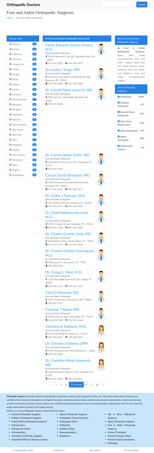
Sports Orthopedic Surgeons (74, 414)
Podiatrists (65, 425)
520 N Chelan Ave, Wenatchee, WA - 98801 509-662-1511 (75, 297)
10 (97, 384)
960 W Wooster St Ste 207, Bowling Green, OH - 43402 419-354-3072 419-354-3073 (75, 54)
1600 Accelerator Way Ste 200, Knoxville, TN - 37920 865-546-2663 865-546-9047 (75, 369)
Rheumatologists (68, 432)
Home (10, 17)
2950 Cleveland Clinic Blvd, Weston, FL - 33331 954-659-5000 (75, 348)
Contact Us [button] (59, 450)
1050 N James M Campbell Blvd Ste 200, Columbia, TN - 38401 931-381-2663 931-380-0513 (75, 181)
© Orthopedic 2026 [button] (22, 450)
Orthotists (113, 443)
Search (141, 4)
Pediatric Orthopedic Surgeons (26, 417)
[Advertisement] (77, 27)
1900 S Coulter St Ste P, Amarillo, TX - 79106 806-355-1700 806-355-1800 (75, 219)
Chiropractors (18, 425)
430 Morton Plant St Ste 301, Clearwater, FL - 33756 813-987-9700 (75, 161)
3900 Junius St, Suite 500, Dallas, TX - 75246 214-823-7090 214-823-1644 (75, 314)
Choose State (15, 38)
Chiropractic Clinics (21, 428)
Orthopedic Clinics (69, 421)
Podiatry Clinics (67, 428)
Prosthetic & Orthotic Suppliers (26, 436)
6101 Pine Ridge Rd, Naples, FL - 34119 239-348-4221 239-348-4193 (75, 331)
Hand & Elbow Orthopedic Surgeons (29, 421)
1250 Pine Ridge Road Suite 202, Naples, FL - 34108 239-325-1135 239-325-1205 (75, 278)
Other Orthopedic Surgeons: (126, 89)
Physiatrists (65, 436)
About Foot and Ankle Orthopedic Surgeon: (128, 40)
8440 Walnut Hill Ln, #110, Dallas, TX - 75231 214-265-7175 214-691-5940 (75, 239)
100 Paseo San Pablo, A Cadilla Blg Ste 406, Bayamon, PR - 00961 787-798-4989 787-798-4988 (75, 76)
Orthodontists (18, 432)
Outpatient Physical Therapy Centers (29, 439)
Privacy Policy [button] (131, 450)
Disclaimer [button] (94, 450)
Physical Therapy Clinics (119, 436)
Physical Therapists (117, 432)
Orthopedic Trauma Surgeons (74, 417)
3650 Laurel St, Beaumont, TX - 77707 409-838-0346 (75, 258)
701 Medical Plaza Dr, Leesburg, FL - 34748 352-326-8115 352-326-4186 (75, 200)
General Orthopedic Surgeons (26, 414)
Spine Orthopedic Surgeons (121, 421)
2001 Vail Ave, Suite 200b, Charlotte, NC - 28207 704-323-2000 (75, 96)
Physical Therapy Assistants (121, 439)
